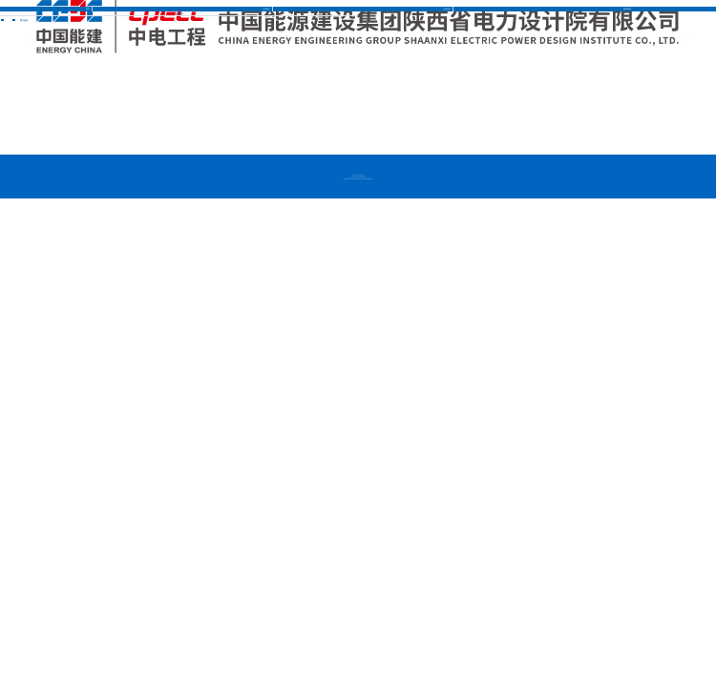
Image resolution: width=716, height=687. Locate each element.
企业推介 (266, 9)
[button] (697, 45)
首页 (88, 9)
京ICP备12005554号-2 (358, 175)
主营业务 (447, 9)
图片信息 (179, 13)
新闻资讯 (627, 9)
